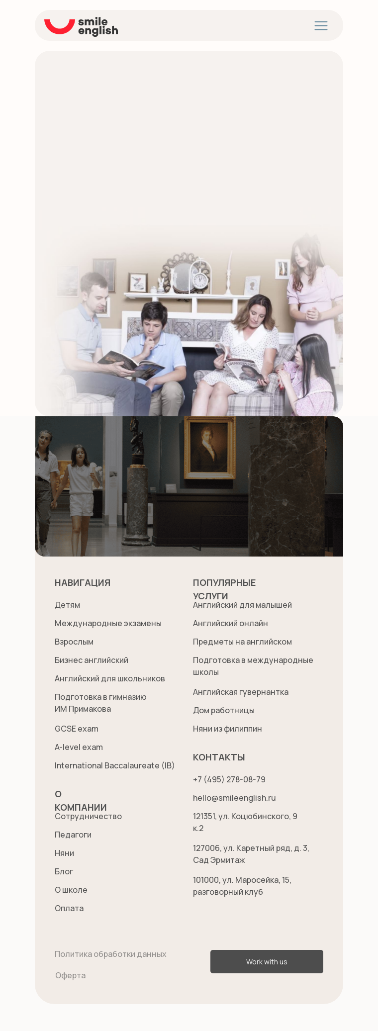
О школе (71, 889)
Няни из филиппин (227, 728)
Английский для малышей (242, 604)
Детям (67, 604)
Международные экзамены (108, 623)
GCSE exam (76, 728)
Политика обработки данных (111, 953)
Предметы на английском (242, 641)
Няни (64, 852)
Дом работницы (224, 710)
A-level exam (79, 747)
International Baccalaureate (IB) (115, 765)
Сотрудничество (88, 816)
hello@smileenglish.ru (234, 797)
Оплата (69, 908)
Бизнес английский (91, 660)
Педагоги (73, 834)
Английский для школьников (110, 678)
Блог (64, 871)
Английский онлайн (230, 623)
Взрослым (74, 641)
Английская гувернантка (240, 691)
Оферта (70, 975)
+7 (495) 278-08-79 (229, 779)
